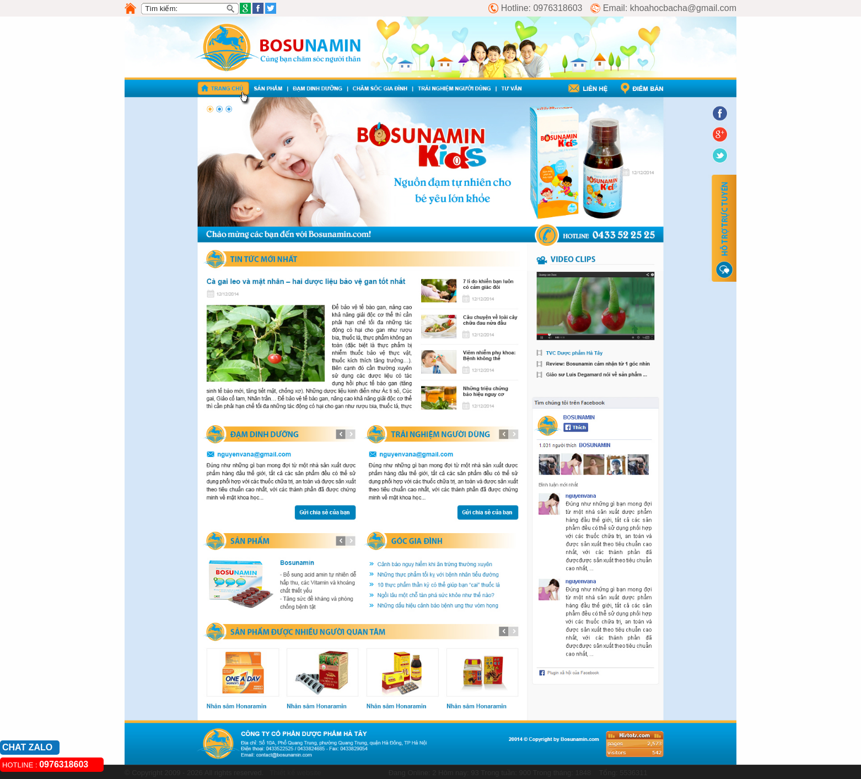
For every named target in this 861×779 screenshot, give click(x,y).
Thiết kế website (294, 773)
